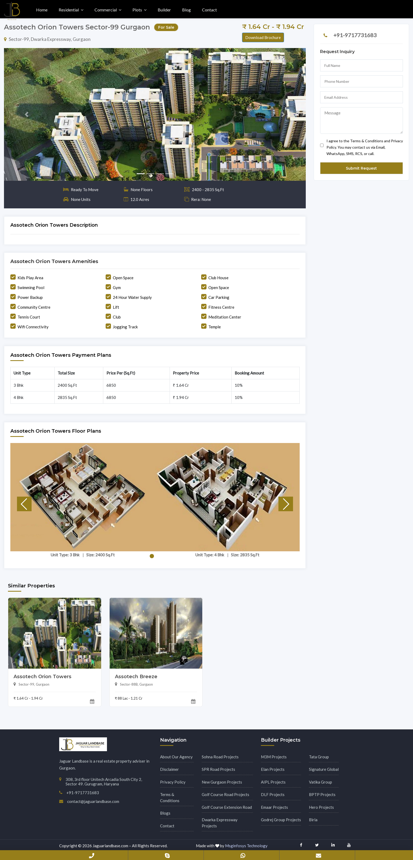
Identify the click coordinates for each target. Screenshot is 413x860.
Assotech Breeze (136, 677)
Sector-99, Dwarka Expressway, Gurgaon (47, 39)
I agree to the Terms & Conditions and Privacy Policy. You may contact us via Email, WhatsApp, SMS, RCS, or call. (361, 147)
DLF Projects (273, 794)
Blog (186, 9)
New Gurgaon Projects (222, 782)
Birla (313, 819)
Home (42, 9)
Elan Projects (273, 769)
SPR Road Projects (218, 769)
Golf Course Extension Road (227, 807)
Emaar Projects (274, 807)
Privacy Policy (173, 782)
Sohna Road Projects (220, 756)
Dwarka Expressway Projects (220, 822)
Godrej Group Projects (281, 819)
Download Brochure (263, 37)
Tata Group (319, 756)
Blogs (165, 813)
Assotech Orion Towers (42, 677)
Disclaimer (169, 769)
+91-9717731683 (355, 35)
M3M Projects (274, 756)
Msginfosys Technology (246, 845)
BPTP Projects (322, 794)
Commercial (105, 9)
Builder (164, 9)
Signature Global (324, 769)
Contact (209, 9)
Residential (69, 9)
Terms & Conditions (169, 797)
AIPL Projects (273, 782)
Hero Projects (321, 807)
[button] (26, 114)
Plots (137, 9)
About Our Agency (176, 756)
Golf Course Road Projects (225, 794)
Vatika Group (320, 782)
